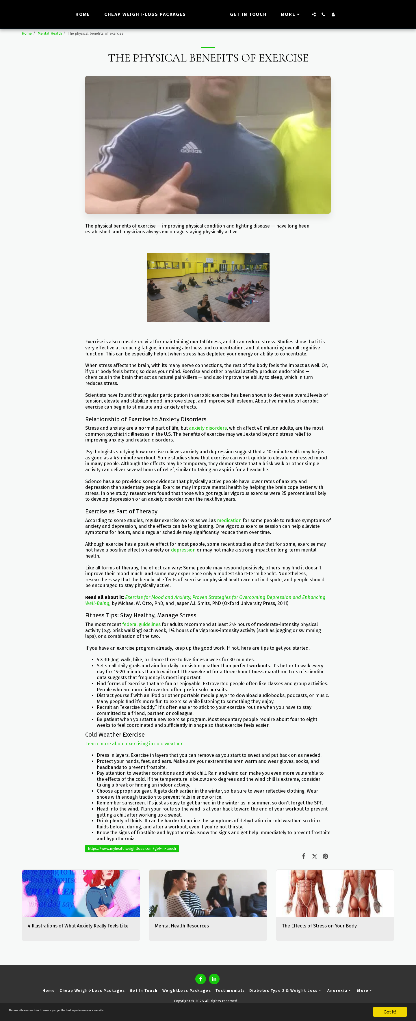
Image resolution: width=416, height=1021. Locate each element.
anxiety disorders (208, 428)
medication (229, 520)
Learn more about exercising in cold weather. (134, 743)
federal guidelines (141, 624)
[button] (324, 14)
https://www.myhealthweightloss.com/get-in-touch (132, 848)
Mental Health (50, 33)
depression (183, 550)
